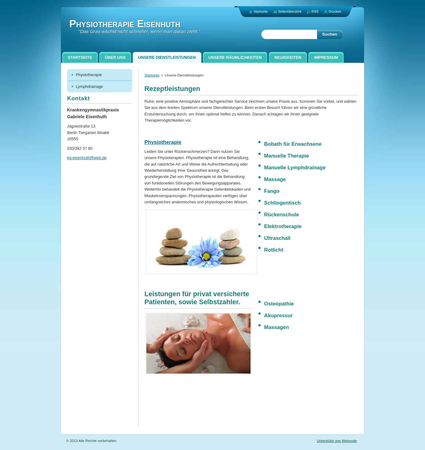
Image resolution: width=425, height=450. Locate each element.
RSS (314, 11)
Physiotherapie (162, 142)
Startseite (152, 75)
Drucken (335, 11)
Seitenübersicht (289, 11)
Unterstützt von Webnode (337, 441)
